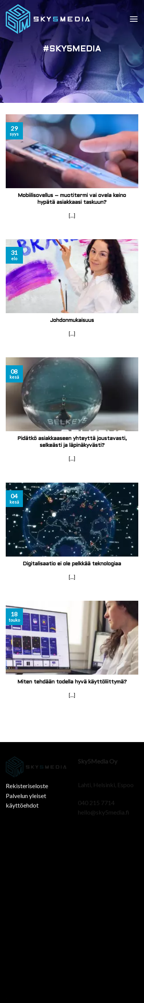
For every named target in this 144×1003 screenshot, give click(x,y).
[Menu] (133, 19)
